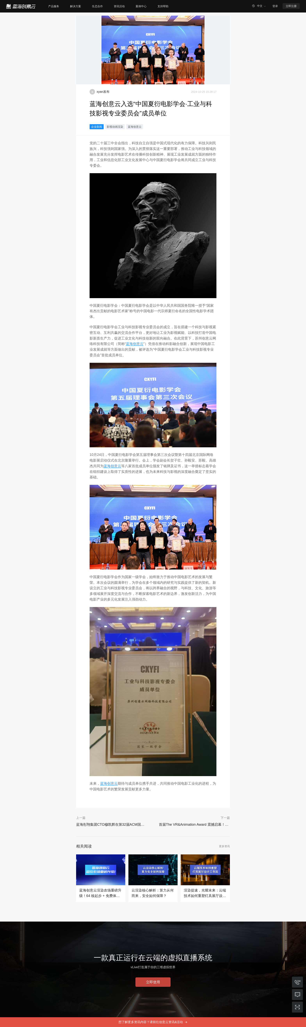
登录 (275, 6)
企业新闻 (96, 126)
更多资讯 (224, 846)
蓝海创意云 (134, 126)
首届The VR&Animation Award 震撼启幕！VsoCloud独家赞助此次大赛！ (194, 824)
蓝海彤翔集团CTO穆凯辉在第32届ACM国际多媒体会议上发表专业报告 (111, 824)
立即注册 (291, 6)
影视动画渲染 (115, 126)
